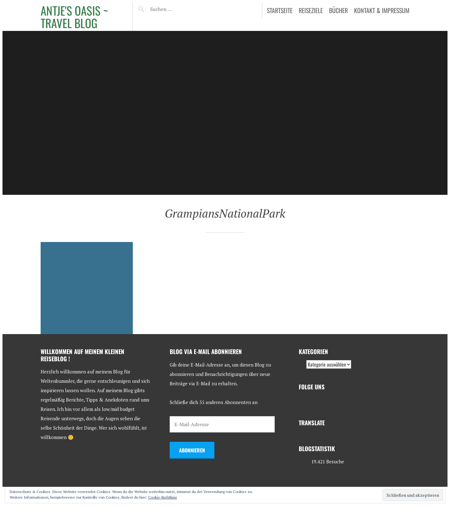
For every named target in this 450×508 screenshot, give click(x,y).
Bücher (338, 10)
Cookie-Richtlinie (162, 497)
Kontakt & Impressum (381, 10)
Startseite (279, 10)
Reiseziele (311, 10)
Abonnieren (192, 450)
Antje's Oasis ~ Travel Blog (74, 17)
